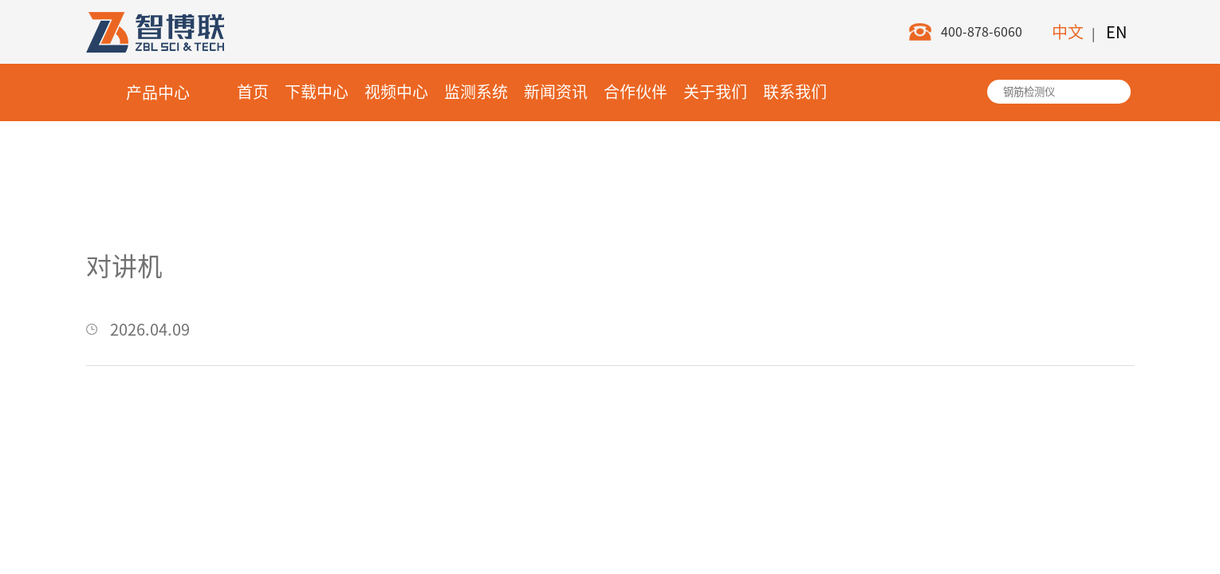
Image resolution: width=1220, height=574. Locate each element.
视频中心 (396, 92)
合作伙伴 (635, 92)
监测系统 (476, 92)
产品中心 (158, 92)
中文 (1068, 32)
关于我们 (715, 92)
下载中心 (316, 92)
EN (1116, 32)
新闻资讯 (556, 92)
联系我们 (795, 92)
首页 (253, 92)
